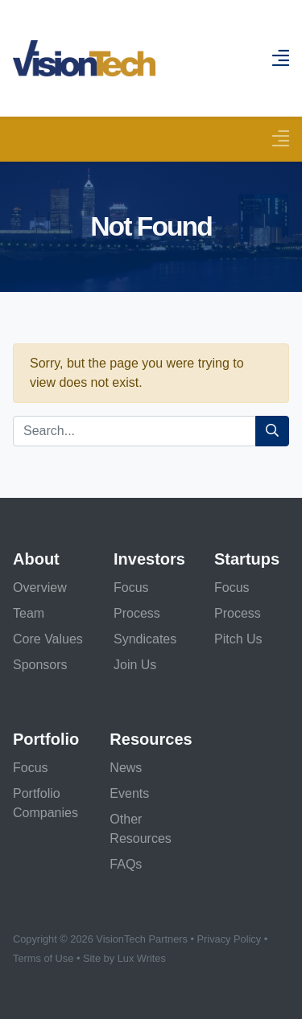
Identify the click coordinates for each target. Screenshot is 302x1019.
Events (129, 793)
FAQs (126, 864)
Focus (131, 587)
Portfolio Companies (45, 803)
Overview (40, 587)
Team (28, 613)
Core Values (48, 639)
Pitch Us (238, 639)
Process (137, 613)
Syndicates (145, 639)
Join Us (135, 665)
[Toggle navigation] (280, 138)
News (126, 768)
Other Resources (140, 828)
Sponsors (40, 665)
